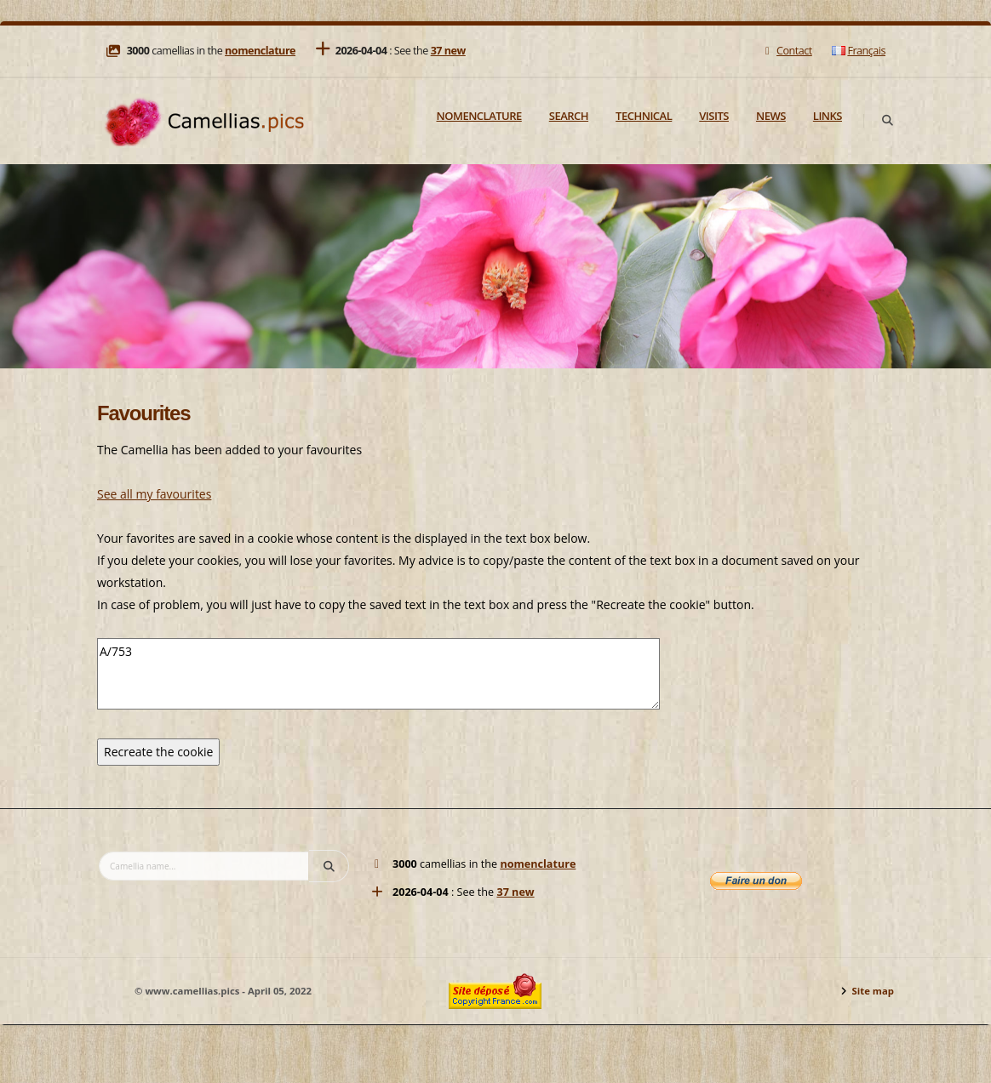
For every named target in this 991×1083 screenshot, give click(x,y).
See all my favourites (154, 494)
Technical (644, 115)
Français (858, 50)
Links (827, 115)
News (771, 115)
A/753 (378, 674)
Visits (714, 115)
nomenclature (260, 50)
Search (568, 115)
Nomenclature (479, 115)
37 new (448, 50)
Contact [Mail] (786, 50)
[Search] (887, 121)
